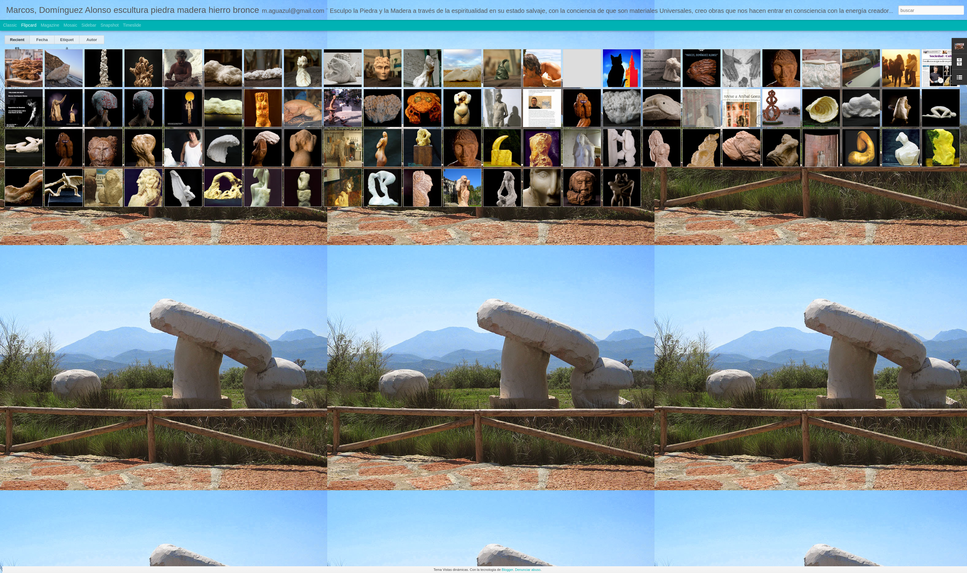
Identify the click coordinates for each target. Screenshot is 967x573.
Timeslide (132, 25)
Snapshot (110, 25)
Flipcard (28, 25)
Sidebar (89, 25)
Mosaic (70, 25)
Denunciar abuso (527, 569)
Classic (10, 25)
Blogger (507, 569)
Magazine (50, 25)
